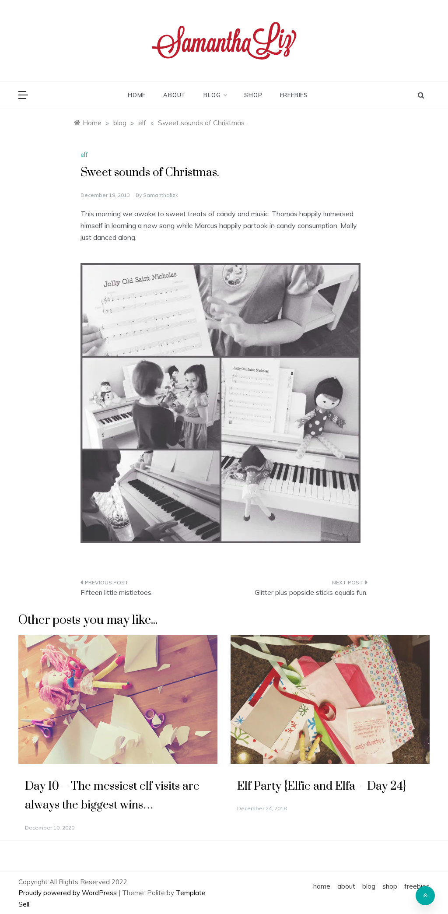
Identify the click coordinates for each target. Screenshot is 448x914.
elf (84, 154)
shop (253, 94)
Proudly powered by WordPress (68, 893)
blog (215, 95)
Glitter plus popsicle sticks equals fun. (311, 592)
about (174, 94)
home (137, 94)
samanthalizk (160, 195)
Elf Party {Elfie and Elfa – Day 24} (321, 786)
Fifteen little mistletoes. (116, 592)
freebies (294, 94)
